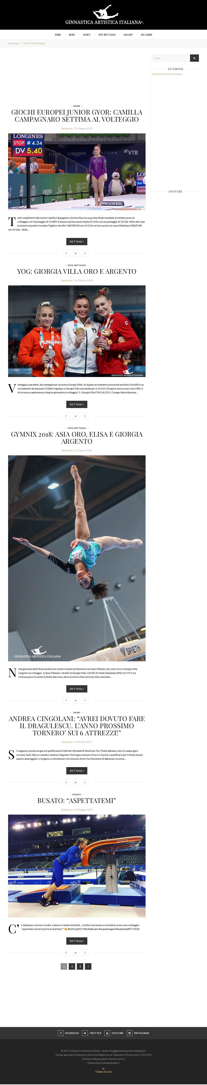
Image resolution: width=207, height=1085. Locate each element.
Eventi (87, 34)
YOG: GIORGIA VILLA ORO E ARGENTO (76, 271)
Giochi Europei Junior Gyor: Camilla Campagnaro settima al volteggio (76, 115)
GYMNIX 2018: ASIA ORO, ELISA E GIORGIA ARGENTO (77, 438)
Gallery (128, 34)
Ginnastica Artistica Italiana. (167, 74)
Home (58, 34)
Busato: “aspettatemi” (76, 800)
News (72, 34)
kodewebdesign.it (110, 1063)
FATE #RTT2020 (107, 34)
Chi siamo (146, 34)
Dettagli (77, 241)
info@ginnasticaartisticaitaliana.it (127, 1051)
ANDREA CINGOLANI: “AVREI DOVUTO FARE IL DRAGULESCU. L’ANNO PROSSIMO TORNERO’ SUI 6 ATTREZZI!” (77, 725)
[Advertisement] (77, 77)
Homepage (13, 43)
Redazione (67, 128)
